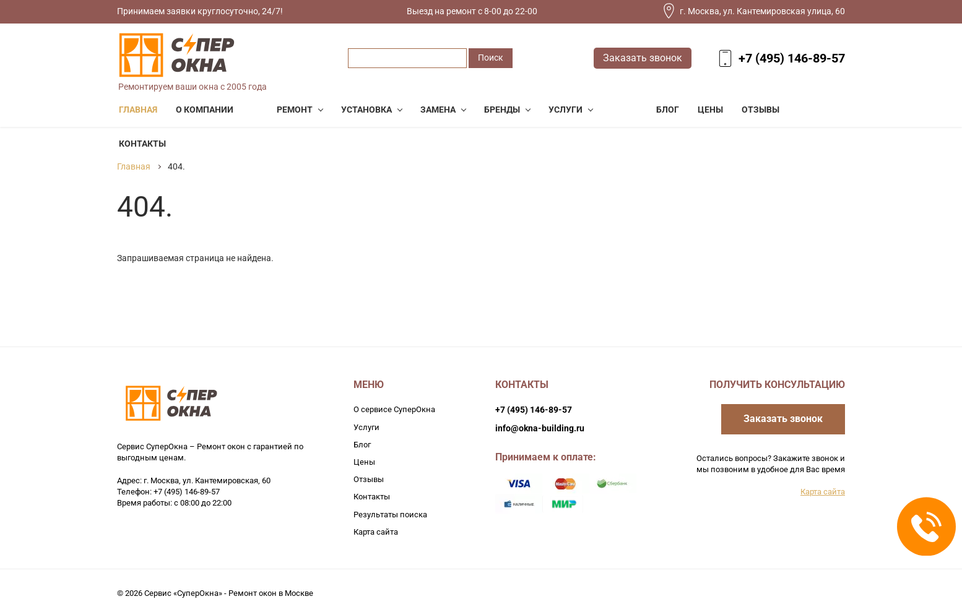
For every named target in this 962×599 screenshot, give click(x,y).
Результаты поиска (390, 514)
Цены (364, 462)
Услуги (366, 427)
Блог (362, 444)
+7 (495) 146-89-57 (792, 58)
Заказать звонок (642, 58)
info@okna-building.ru (539, 428)
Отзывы (368, 479)
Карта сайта (375, 532)
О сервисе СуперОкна (394, 409)
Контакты (371, 496)
